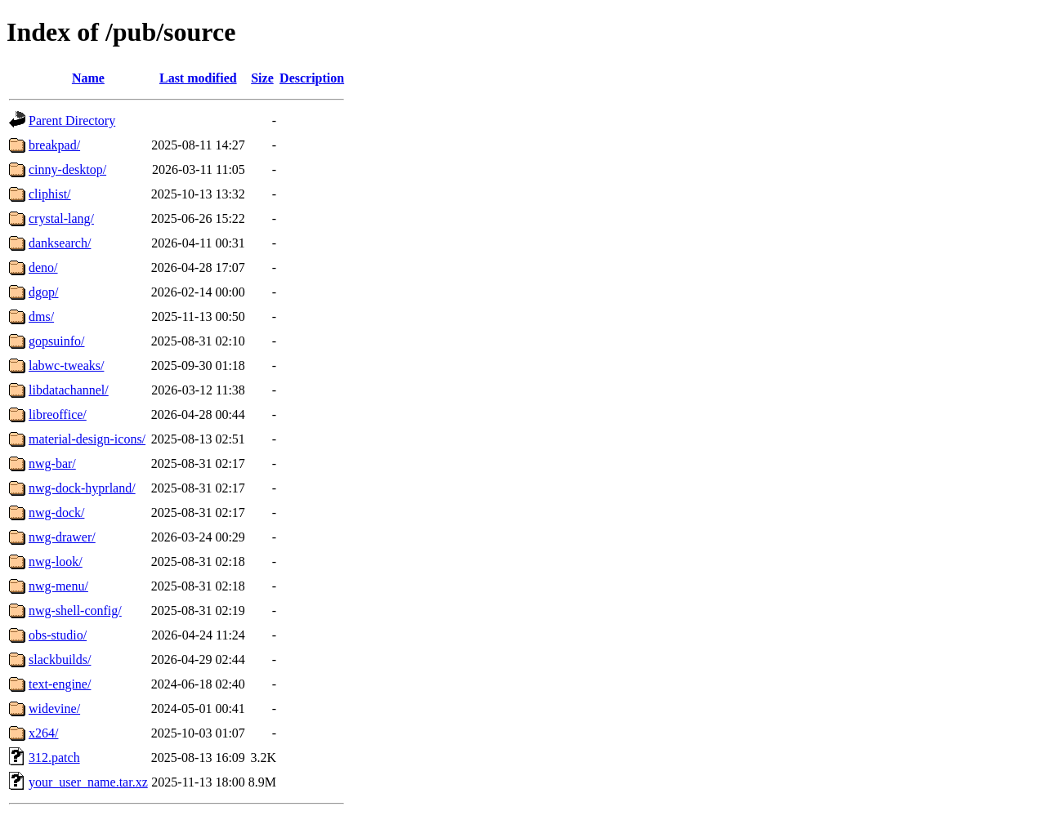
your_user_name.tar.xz (88, 782)
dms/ (41, 316)
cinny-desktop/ (67, 169)
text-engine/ (60, 684)
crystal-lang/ (61, 218)
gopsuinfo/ (56, 341)
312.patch (54, 757)
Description (311, 78)
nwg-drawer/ (62, 537)
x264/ (43, 733)
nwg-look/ (56, 561)
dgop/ (43, 292)
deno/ (43, 267)
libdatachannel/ (69, 390)
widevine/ (54, 708)
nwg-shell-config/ (75, 610)
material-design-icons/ (87, 439)
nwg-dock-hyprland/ (82, 488)
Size (262, 78)
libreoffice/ (58, 414)
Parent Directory (72, 120)
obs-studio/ (58, 635)
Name (88, 78)
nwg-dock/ (56, 512)
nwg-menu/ (58, 586)
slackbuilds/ (60, 659)
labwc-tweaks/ (66, 365)
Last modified (198, 78)
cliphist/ (50, 194)
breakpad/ (54, 145)
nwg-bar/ (52, 463)
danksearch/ (60, 243)
